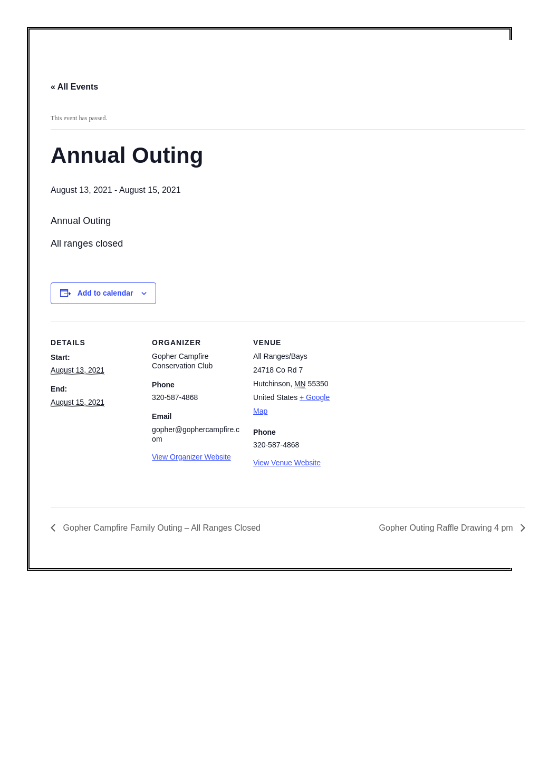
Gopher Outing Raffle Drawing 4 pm (447, 527)
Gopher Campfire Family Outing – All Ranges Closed (161, 527)
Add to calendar (105, 293)
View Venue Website (287, 462)
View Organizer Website (191, 457)
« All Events (74, 86)
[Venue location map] (410, 393)
